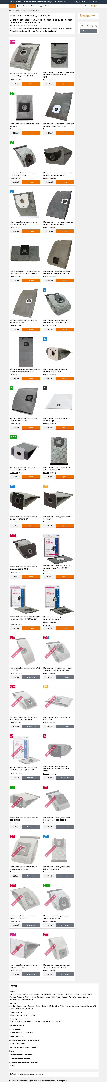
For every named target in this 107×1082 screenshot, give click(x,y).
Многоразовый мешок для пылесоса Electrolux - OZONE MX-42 (23, 568)
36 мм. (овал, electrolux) (41, 1022)
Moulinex (12, 997)
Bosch (31, 994)
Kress (77, 994)
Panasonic (20, 997)
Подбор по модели (47, 6)
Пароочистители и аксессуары (21, 1033)
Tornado (65, 997)
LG (80, 994)
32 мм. (23, 1022)
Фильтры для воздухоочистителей (22, 1047)
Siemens (48, 997)
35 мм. (29, 1022)
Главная (11, 2)
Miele (90, 994)
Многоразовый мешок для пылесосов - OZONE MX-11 (57, 718)
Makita (84, 994)
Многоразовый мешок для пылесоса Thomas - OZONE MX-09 (23, 917)
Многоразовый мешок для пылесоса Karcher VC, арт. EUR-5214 (56, 618)
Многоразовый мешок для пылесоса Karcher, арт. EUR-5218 (23, 321)
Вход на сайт (51, 2)
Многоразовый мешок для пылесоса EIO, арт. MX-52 (25, 125)
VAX (94, 1006)
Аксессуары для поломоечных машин (23, 1062)
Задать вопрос (88, 31)
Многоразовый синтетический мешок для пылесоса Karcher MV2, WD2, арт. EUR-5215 (58, 74)
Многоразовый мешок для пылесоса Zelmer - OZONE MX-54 (56, 917)
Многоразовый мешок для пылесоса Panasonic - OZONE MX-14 (23, 174)
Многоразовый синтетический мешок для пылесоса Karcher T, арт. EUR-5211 (58, 125)
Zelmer (85, 997)
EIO (42, 994)
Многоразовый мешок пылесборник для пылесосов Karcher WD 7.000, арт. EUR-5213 (25, 619)
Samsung (40, 997)
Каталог (12, 6)
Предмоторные (27, 1009)
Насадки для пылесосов (18, 1019)
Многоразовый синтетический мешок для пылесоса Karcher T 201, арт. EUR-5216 (25, 272)
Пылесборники (22, 6)
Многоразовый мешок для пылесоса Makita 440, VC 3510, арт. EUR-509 (23, 769)
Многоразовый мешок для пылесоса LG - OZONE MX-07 (25, 819)
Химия (11, 1051)
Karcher (66, 994)
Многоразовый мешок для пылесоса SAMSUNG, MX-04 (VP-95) (23, 868)
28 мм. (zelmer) (14, 1022)
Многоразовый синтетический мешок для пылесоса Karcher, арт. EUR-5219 (58, 223)
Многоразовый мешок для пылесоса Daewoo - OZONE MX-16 (23, 966)
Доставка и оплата (30, 2)
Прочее (12, 1066)
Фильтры (34, 6)
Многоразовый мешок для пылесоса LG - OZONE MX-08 (58, 518)
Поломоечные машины (18, 1044)
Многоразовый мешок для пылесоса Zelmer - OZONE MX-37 (56, 469)
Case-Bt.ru (23, 1081)
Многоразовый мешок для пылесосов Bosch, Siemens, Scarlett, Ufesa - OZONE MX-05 (57, 768)
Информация (41, 2)
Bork (14, 1006)
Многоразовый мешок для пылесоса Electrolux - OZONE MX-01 (56, 370)
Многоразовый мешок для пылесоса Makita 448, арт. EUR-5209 (23, 420)
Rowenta (33, 997)
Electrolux (47, 994)
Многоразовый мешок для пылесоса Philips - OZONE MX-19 (23, 223)
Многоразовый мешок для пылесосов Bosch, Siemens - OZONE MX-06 (57, 321)
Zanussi (79, 997)
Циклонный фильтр (16, 1025)
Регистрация (61, 2)
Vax (70, 997)
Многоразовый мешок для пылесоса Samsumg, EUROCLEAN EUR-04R (56, 966)
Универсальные (27, 1000)
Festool (54, 994)
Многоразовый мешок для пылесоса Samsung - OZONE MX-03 (23, 518)
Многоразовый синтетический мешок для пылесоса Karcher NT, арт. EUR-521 (25, 370)
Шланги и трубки (15, 1012)
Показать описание (16, 79)
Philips (27, 997)
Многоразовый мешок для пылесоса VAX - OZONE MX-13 (25, 669)
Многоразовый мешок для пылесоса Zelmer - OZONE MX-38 (23, 469)
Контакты (19, 2)
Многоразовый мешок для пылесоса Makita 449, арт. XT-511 (56, 420)
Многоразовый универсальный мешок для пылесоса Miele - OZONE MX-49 (57, 669)
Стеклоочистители (16, 1036)
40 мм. (53, 1022)
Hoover (60, 994)
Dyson (25, 1006)
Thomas (58, 997)
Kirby (72, 994)
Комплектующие (15, 1029)
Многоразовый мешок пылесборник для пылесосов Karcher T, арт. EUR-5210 (58, 567)
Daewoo (37, 994)
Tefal (53, 997)
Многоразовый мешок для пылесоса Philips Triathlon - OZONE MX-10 (23, 718)
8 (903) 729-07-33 (79, 2)
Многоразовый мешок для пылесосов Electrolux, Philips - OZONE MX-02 (24, 75)
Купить (31, 84)
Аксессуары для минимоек (19, 1058)
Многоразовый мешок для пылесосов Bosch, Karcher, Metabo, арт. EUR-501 (57, 272)
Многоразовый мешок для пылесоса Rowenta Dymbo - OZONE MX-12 (56, 819)
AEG (10, 994)
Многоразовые (15, 1000)
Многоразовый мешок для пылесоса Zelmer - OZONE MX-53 (56, 868)
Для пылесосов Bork (20, 994)
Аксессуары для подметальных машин (24, 1040)
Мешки (12, 992)
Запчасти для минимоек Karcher (21, 1055)
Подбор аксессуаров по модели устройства (26, 1074)
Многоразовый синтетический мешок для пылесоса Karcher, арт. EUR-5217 (58, 174)
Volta (74, 997)
